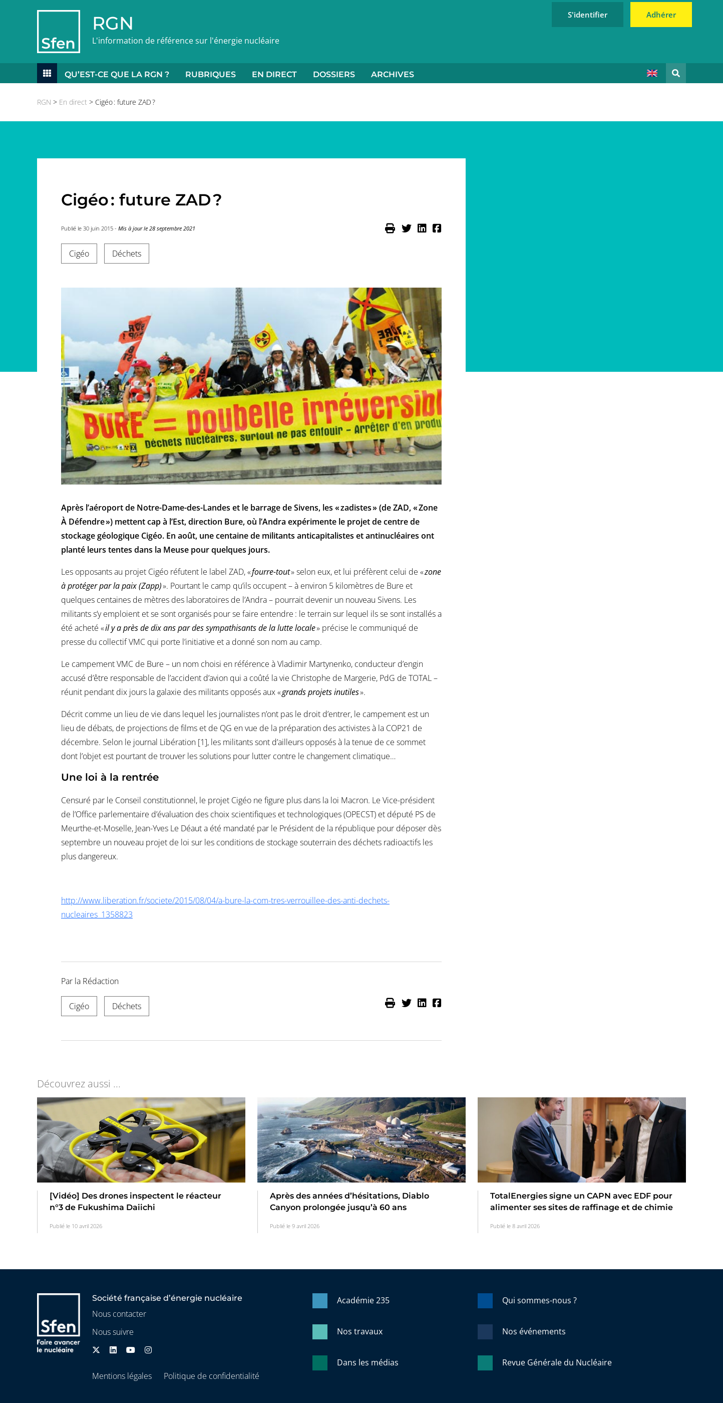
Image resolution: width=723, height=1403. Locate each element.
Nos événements (534, 1331)
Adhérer (661, 15)
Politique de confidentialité (211, 1375)
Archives (392, 74)
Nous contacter (119, 1313)
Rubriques (210, 74)
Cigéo (79, 253)
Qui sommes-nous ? (539, 1300)
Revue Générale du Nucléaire (557, 1362)
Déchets (126, 253)
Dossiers (334, 74)
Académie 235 (363, 1300)
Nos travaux (360, 1331)
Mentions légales (122, 1375)
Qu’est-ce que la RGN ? (117, 74)
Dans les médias (368, 1362)
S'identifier (587, 15)
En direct (274, 74)
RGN (113, 23)
